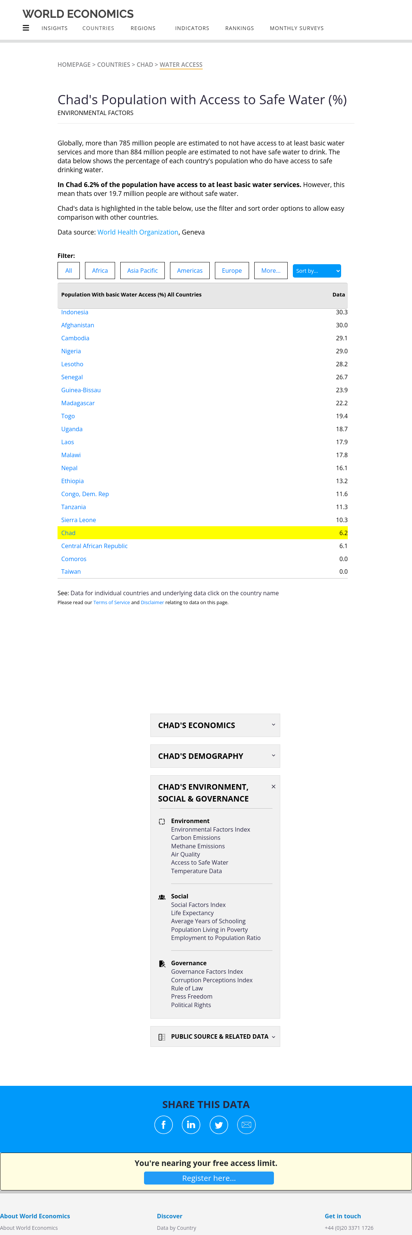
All (68, 270)
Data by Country (176, 1227)
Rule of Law (187, 988)
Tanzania (73, 499)
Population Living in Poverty (209, 930)
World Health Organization (138, 231)
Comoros (73, 551)
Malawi (71, 447)
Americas (190, 270)
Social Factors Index (198, 905)
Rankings (239, 28)
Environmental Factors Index (210, 829)
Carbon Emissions (195, 837)
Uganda (72, 421)
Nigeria (71, 343)
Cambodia (75, 330)
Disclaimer (152, 602)
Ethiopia (72, 473)
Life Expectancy (192, 913)
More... (271, 270)
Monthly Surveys (297, 28)
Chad (145, 64)
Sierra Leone (78, 512)
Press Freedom (192, 996)
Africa (100, 270)
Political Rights (191, 1005)
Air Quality (185, 854)
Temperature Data (196, 871)
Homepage (74, 64)
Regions (143, 28)
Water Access (181, 64)
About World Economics (29, 1227)
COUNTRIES (98, 28)
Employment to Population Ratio (216, 938)
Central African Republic (94, 538)
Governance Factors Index (207, 971)
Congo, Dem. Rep (85, 486)
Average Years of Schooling (208, 921)
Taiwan (71, 564)
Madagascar (78, 395)
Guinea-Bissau (81, 382)
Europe (232, 270)
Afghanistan (77, 317)
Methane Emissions (198, 846)
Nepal (69, 460)
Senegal (72, 369)
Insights (55, 28)
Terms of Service (112, 602)
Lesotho (72, 356)
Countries (113, 64)
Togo (68, 408)
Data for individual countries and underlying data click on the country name (175, 593)
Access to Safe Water (199, 862)
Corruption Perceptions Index (212, 980)
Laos (67, 434)
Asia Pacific (142, 270)
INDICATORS (192, 28)
